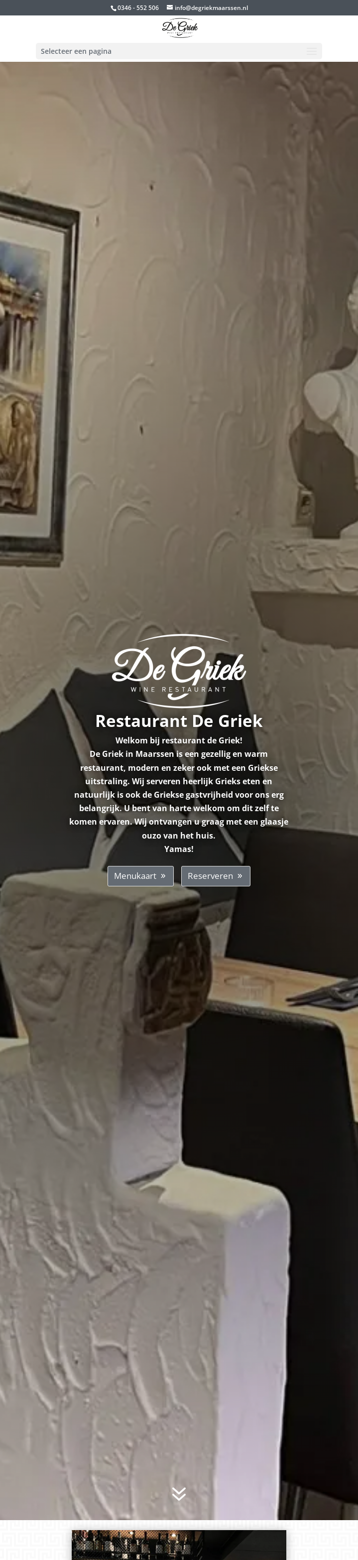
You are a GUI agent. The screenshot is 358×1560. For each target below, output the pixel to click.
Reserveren (210, 875)
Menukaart (135, 875)
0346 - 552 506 (138, 7)
